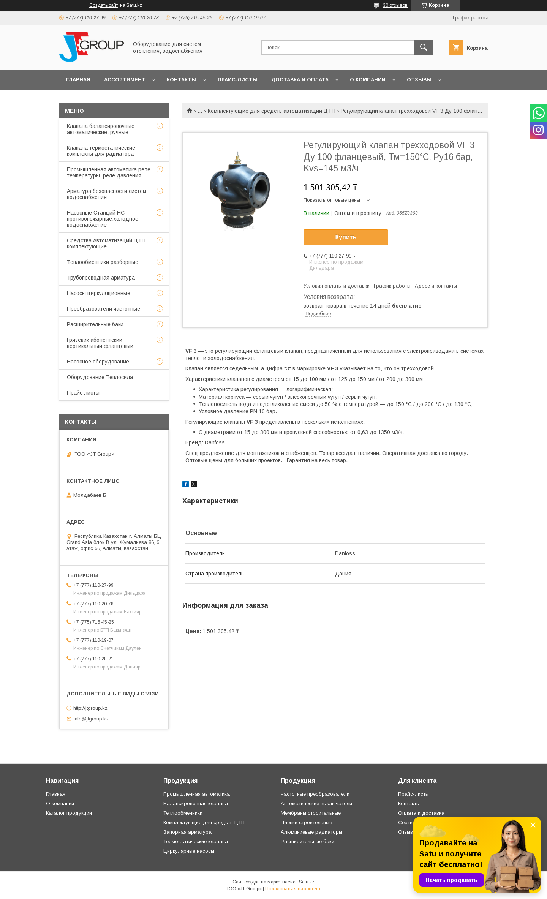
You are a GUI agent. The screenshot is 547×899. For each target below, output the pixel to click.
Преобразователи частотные (103, 309)
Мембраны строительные (311, 813)
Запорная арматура (187, 832)
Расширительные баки (95, 324)
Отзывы (419, 79)
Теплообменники (182, 813)
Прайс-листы (238, 79)
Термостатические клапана (195, 841)
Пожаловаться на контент (293, 888)
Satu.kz (307, 882)
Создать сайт (103, 5)
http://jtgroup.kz (90, 708)
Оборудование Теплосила (100, 377)
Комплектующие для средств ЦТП (204, 822)
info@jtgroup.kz (91, 719)
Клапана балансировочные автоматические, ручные (100, 129)
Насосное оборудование (98, 362)
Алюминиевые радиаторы (311, 832)
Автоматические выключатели (316, 803)
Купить (346, 237)
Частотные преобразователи (315, 794)
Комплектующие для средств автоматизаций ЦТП (271, 111)
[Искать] (423, 47)
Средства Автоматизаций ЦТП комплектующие (106, 243)
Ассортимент (124, 79)
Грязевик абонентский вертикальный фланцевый (100, 343)
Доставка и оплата (300, 79)
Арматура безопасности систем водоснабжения (106, 194)
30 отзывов (395, 5)
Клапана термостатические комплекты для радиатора (101, 151)
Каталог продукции (69, 813)
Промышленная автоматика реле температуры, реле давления (108, 172)
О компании (368, 79)
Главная (78, 79)
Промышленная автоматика (196, 794)
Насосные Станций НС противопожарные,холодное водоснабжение (102, 219)
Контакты (181, 79)
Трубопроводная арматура (101, 278)
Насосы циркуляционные (98, 293)
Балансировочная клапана (195, 803)
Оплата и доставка (421, 813)
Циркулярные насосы (188, 851)
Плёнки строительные (306, 822)
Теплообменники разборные (102, 262)
